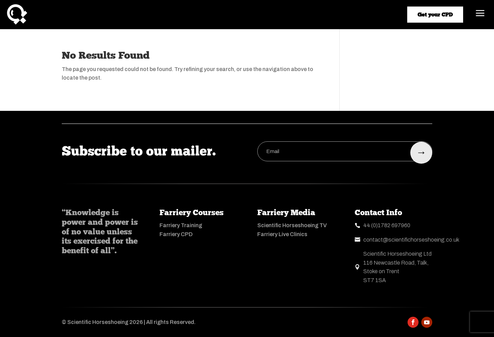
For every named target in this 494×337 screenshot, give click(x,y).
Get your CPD (435, 14)
